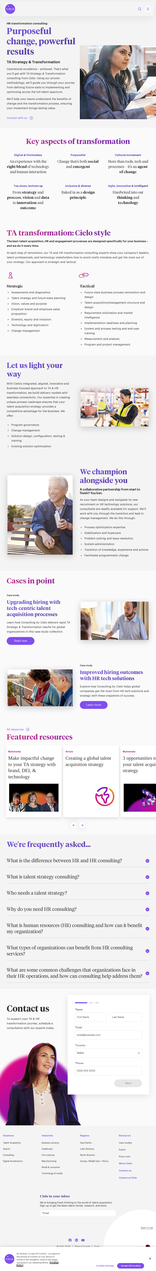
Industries (47, 1136)
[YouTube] (83, 1239)
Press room (124, 1157)
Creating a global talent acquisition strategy (89, 761)
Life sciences (48, 1155)
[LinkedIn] (76, 1239)
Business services (50, 1143)
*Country (80, 1046)
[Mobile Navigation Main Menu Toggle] (148, 10)
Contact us (125, 1171)
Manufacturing (49, 1161)
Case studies (125, 1143)
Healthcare (47, 1149)
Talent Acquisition (12, 1143)
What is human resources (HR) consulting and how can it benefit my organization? (78, 929)
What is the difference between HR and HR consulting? (78, 861)
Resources (125, 1136)
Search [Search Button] (140, 10)
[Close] (150, 1258)
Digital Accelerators (13, 1161)
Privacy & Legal (82, 1246)
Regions (84, 1136)
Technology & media (52, 1174)
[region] (78, 1259)
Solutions (8, 1136)
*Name (79, 1010)
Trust (96, 1246)
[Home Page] (11, 10)
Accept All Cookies (130, 1266)
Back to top (147, 1228)
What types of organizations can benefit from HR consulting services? (78, 951)
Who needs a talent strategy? (78, 893)
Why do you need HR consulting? (78, 910)
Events (122, 1150)
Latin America (87, 1149)
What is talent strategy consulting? (78, 877)
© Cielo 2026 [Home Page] (63, 1246)
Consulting (8, 1155)
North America (87, 1155)
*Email (78, 1028)
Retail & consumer (51, 1167)
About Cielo (125, 1164)
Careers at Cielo (128, 1178)
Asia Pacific (86, 1143)
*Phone (79, 1064)
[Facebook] (70, 1239)
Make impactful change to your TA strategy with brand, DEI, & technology (33, 767)
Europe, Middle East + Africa (94, 1161)
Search (6, 1149)
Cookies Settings (105, 1266)
